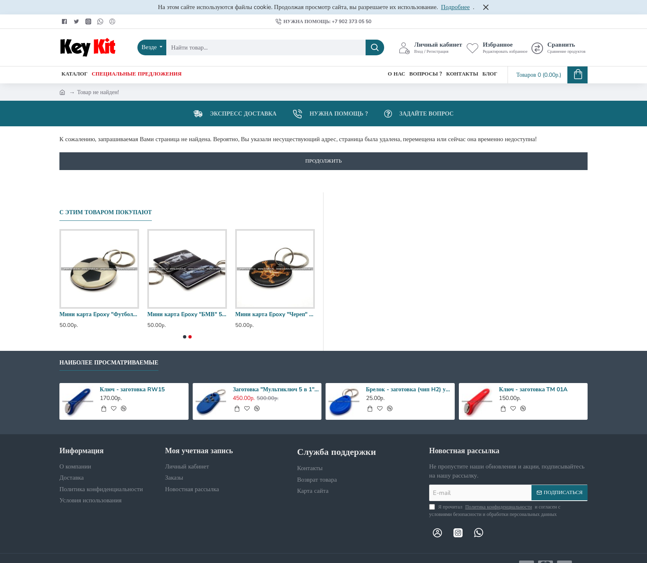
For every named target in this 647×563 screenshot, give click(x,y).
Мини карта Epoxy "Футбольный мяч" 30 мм (99, 314)
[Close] (485, 7)
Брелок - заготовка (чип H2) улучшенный (409, 389)
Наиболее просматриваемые (108, 363)
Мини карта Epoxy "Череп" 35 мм (275, 314)
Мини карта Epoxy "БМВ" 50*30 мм (187, 314)
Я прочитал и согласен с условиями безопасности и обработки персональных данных (494, 510)
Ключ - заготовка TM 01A (533, 389)
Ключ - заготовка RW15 (132, 389)
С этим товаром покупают (105, 212)
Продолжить (323, 161)
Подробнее (455, 7)
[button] (184, 336)
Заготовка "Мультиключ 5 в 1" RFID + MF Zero (276, 389)
